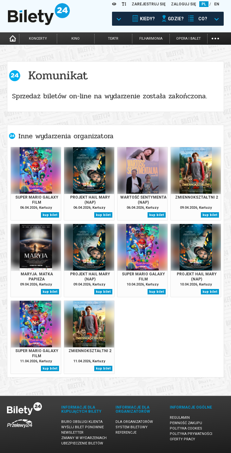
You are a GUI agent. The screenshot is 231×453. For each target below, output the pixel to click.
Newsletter (72, 432)
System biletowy (132, 427)
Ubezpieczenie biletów (82, 443)
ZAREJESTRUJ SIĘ (149, 4)
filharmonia (150, 38)
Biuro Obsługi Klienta (81, 422)
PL (203, 4)
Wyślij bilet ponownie (82, 427)
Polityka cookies (186, 428)
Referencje (126, 432)
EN (216, 4)
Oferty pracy (182, 439)
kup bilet (50, 215)
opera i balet (188, 38)
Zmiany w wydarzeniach (84, 438)
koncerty (38, 38)
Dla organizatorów (134, 422)
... (215, 38)
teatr (113, 38)
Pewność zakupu (186, 423)
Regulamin (180, 418)
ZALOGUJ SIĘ (183, 4)
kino (75, 38)
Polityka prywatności (191, 434)
